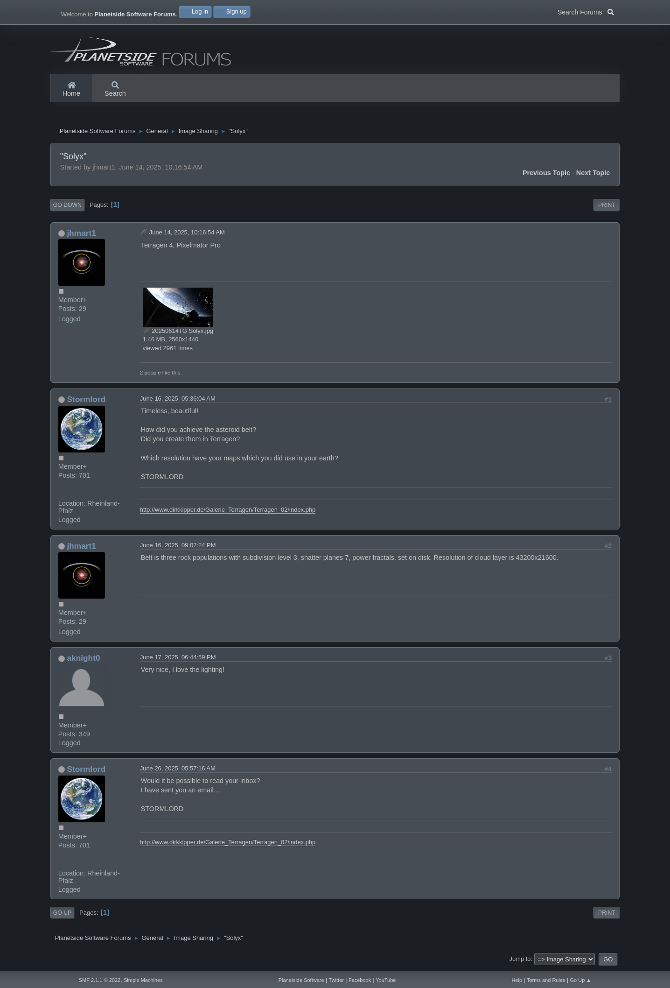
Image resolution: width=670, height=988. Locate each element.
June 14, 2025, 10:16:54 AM (187, 234)
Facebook (360, 980)
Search (115, 89)
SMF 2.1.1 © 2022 (99, 980)
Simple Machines (143, 980)
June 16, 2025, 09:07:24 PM (178, 547)
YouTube (386, 980)
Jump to (519, 961)
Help (516, 980)
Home (71, 89)
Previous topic (546, 175)
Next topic (593, 175)
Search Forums (586, 11)
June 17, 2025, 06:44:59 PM (178, 659)
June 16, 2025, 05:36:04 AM (178, 400)
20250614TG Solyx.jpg (178, 333)
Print (606, 207)
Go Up (62, 915)
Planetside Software (301, 980)
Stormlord (86, 401)
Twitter (336, 980)
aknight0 (83, 660)
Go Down (67, 207)
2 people (150, 375)
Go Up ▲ (581, 980)
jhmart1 (81, 235)
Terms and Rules (546, 980)
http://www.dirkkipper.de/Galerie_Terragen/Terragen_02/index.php (228, 511)
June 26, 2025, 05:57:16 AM (178, 770)
